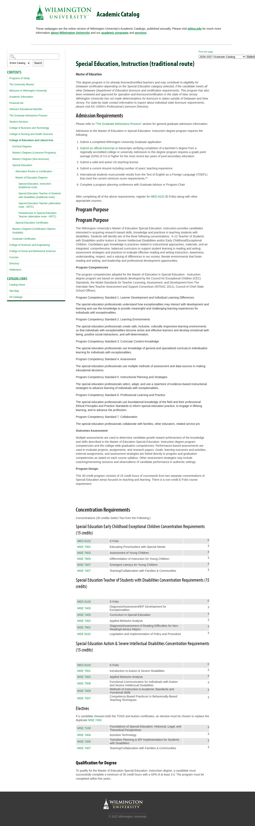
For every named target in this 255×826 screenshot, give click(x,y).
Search (38, 63)
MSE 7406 (84, 741)
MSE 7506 (84, 683)
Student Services (18, 121)
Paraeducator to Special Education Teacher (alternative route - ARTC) (38, 215)
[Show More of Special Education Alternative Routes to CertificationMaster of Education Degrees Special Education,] (11, 165)
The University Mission (21, 84)
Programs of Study (19, 78)
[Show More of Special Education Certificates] (14, 223)
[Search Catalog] (34, 57)
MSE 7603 (84, 552)
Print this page (206, 51)
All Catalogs (15, 297)
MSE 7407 (84, 570)
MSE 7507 (84, 698)
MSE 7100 (84, 728)
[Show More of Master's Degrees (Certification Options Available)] (11, 228)
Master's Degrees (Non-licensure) (30, 159)
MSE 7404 (84, 735)
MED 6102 (157, 196)
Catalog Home (17, 284)
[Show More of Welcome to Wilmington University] (8, 90)
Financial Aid (16, 103)
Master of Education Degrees (31, 177)
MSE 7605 (84, 558)
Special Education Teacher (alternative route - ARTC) (40, 205)
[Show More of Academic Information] (8, 96)
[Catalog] (222, 57)
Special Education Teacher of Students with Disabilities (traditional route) (40, 195)
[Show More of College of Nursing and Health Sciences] (8, 134)
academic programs (115, 32)
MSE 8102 (84, 634)
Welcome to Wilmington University (28, 90)
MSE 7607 (84, 564)
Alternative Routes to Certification (33, 171)
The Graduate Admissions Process (28, 115)
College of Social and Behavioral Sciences (32, 251)
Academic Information (21, 96)
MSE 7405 (84, 614)
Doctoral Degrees (22, 146)
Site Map (14, 290)
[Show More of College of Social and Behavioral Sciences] (8, 251)
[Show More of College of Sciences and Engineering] (8, 244)
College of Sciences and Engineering (29, 245)
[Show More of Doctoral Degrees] (11, 146)
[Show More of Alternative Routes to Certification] (14, 172)
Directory (14, 263)
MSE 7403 (84, 608)
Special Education (22, 165)
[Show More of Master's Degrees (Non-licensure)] (11, 158)
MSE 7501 (84, 671)
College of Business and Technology (29, 128)
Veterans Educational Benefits (25, 109)
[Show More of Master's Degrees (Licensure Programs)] (11, 152)
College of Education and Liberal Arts (31, 140)
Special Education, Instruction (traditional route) (35, 185)
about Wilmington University (70, 32)
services (140, 32)
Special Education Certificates (31, 222)
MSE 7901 (84, 627)
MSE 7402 (84, 620)
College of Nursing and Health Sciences (31, 134)
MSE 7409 (84, 690)
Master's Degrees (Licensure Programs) (34, 152)
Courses (14, 257)
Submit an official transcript (97, 148)
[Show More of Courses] (8, 257)
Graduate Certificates (24, 238)
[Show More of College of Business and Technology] (8, 127)
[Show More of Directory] (8, 263)
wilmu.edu (195, 28)
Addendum (15, 269)
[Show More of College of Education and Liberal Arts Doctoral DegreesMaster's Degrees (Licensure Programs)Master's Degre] (8, 140)
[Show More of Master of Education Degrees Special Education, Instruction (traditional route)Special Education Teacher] (14, 178)
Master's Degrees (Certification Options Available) (33, 230)
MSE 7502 (84, 546)
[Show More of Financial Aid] (8, 102)
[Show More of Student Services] (8, 121)
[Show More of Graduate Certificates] (11, 238)
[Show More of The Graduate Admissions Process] (8, 115)
